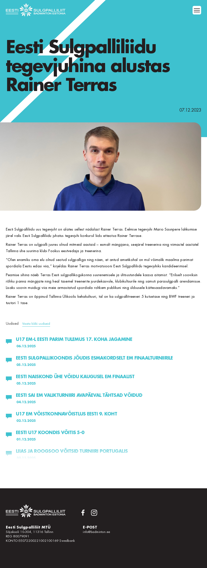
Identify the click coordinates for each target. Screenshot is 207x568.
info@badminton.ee (96, 531)
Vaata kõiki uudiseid (36, 323)
